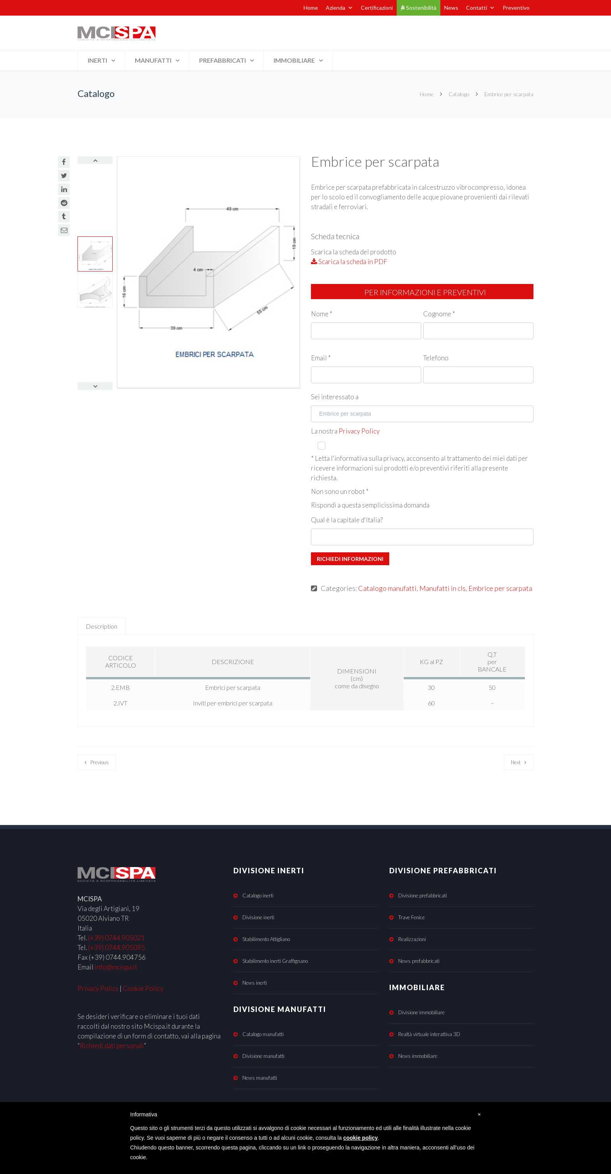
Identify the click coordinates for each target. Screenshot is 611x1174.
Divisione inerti (258, 917)
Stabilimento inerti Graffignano (275, 961)
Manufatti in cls (442, 588)
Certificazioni (377, 7)
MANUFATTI (153, 60)
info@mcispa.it (116, 967)
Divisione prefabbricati (422, 895)
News (451, 7)
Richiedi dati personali (112, 1046)
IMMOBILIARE (294, 60)
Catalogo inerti (258, 895)
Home (311, 7)
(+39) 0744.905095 (116, 947)
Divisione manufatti (263, 1056)
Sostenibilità (418, 7)
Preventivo (516, 7)
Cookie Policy (143, 988)
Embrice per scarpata (500, 588)
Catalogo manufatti (387, 588)
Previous (99, 762)
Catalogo (459, 94)
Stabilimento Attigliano (266, 939)
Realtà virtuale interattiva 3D (429, 1034)
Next (516, 762)
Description (101, 626)
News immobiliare (417, 1056)
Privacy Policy (359, 431)
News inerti (254, 983)
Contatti (480, 8)
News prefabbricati (419, 961)
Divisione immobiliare (421, 1012)
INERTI (97, 60)
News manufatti (259, 1078)
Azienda (339, 8)
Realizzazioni (412, 939)
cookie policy (360, 1138)
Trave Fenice (411, 917)
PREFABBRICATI (222, 60)
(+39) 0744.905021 (116, 938)
